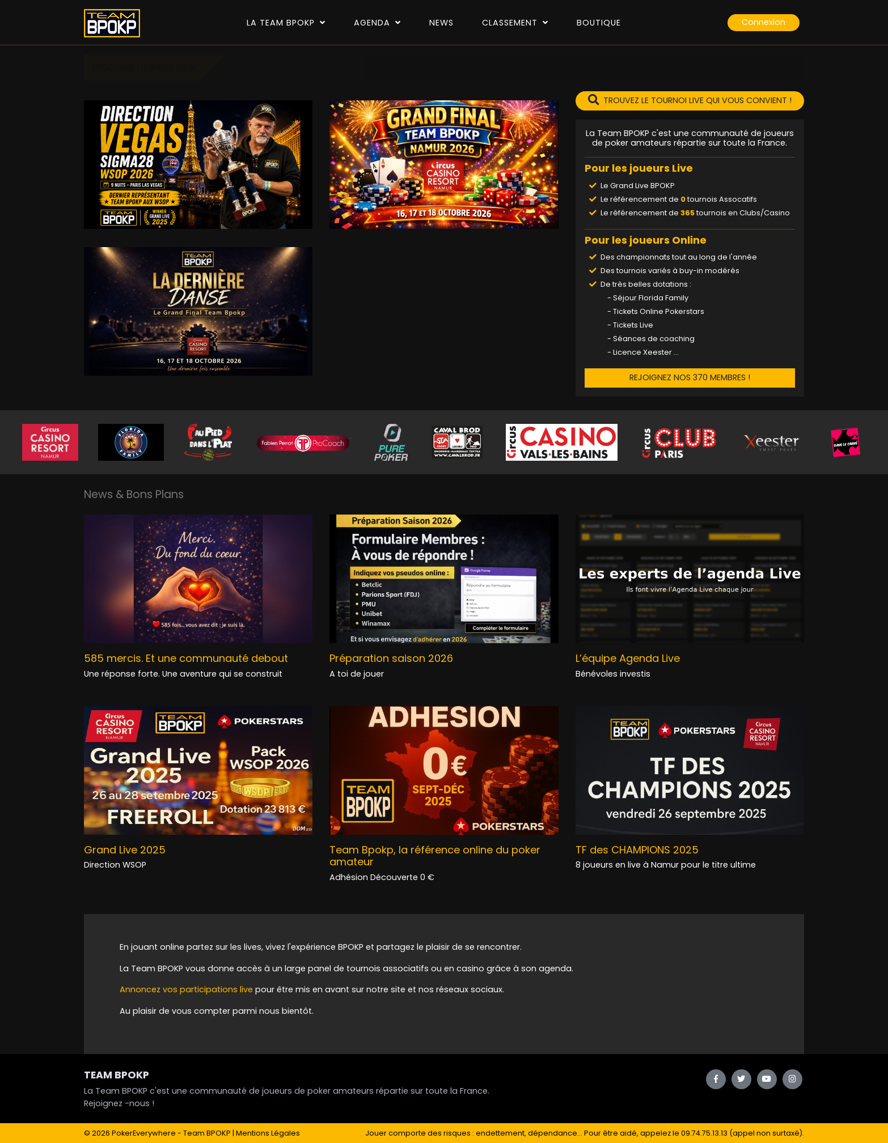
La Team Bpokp (286, 22)
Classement (515, 22)
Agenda (377, 22)
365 (687, 213)
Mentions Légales (268, 1133)
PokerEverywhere (144, 1133)
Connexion (763, 22)
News (441, 22)
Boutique (599, 22)
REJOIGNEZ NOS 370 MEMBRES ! (689, 377)
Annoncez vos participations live (187, 989)
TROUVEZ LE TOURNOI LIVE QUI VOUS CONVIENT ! (690, 100)
